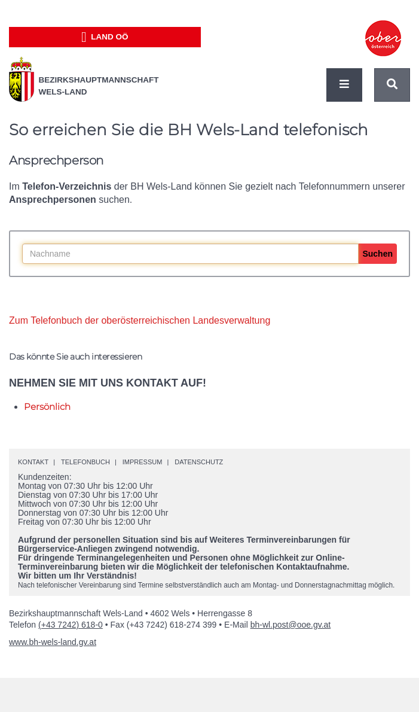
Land (105, 37)
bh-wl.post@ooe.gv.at (290, 624)
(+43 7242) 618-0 (70, 624)
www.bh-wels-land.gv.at (52, 642)
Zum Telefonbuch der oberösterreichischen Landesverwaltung (139, 320)
